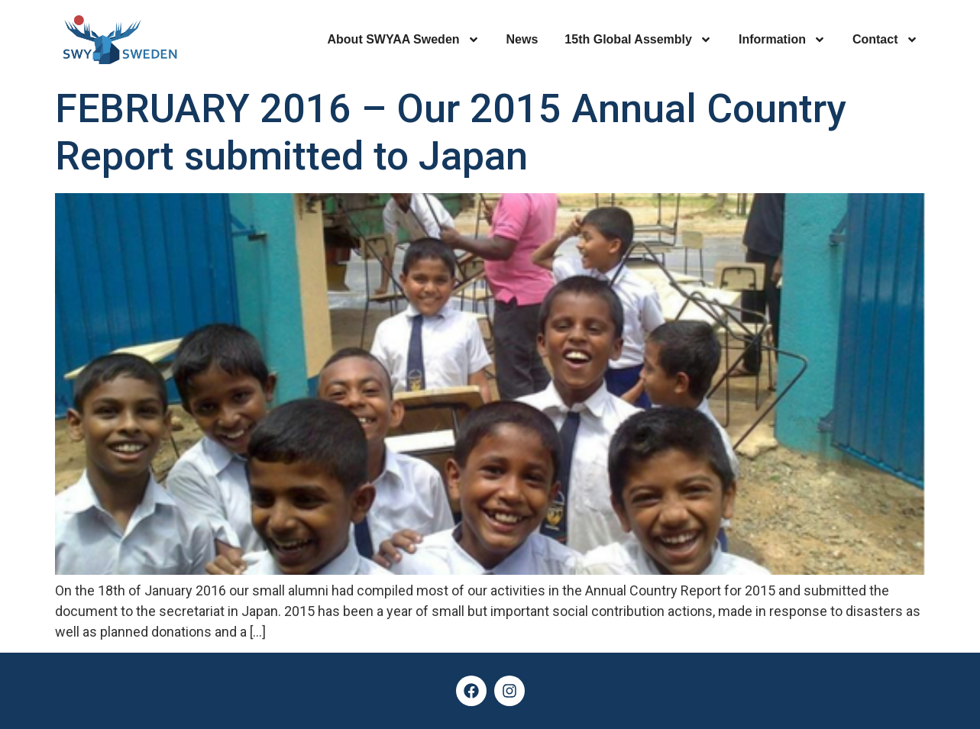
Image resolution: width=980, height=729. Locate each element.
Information (782, 39)
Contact (885, 39)
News (522, 39)
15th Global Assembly (638, 39)
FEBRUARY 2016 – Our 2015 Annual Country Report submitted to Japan (450, 132)
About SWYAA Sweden (404, 39)
